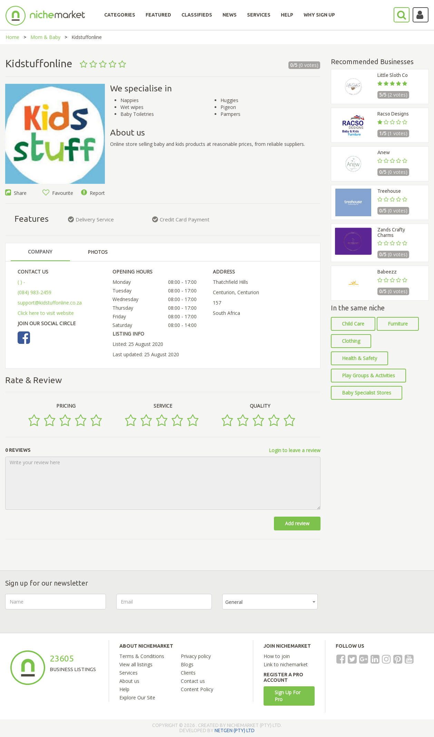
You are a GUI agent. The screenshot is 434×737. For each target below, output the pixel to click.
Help (124, 689)
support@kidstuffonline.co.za (50, 302)
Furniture (398, 323)
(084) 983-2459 (34, 292)
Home (12, 37)
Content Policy (197, 689)
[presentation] (380, 607)
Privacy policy (196, 656)
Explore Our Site (137, 697)
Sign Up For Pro (287, 696)
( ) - (21, 282)
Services (128, 672)
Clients (188, 672)
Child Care (353, 323)
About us (129, 681)
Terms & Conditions (141, 656)
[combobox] (270, 601)
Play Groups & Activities (368, 375)
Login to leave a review (294, 450)
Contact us (193, 681)
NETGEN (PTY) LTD (235, 730)
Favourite (57, 193)
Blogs (187, 664)
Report (93, 193)
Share (16, 193)
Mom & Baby (45, 37)
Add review (297, 523)
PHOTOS (98, 252)
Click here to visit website (46, 313)
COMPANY (40, 251)
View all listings (135, 664)
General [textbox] (234, 602)
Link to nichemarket (286, 664)
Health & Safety (359, 358)
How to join (277, 656)
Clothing (351, 341)
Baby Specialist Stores (366, 392)
